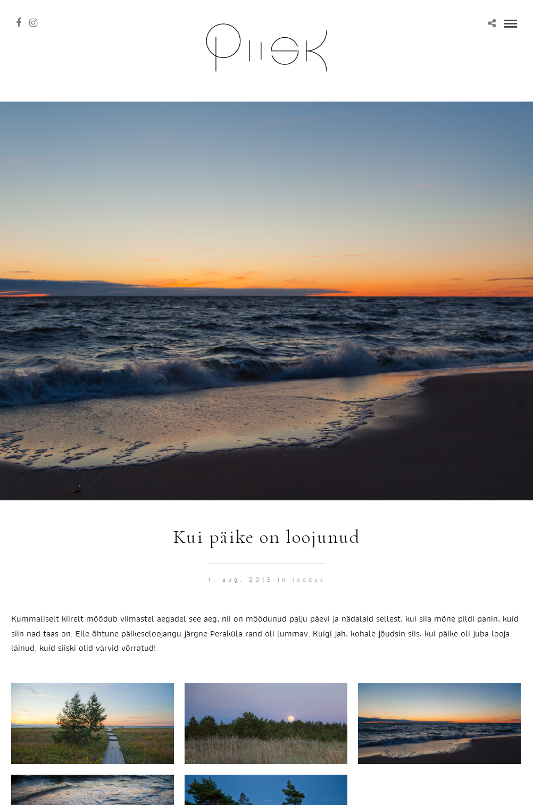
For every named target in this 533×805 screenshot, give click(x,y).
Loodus (309, 579)
